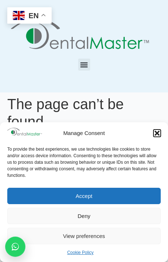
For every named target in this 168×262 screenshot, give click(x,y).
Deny (83, 216)
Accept (84, 196)
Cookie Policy (80, 252)
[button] (157, 133)
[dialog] (154, 247)
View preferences (84, 236)
